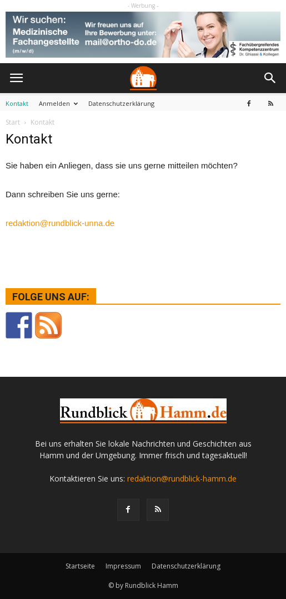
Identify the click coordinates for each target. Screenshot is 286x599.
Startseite (80, 566)
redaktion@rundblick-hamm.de (182, 478)
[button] (270, 78)
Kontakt (17, 103)
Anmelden (58, 103)
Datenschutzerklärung (121, 103)
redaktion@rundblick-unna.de (60, 223)
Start (13, 122)
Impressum (123, 566)
